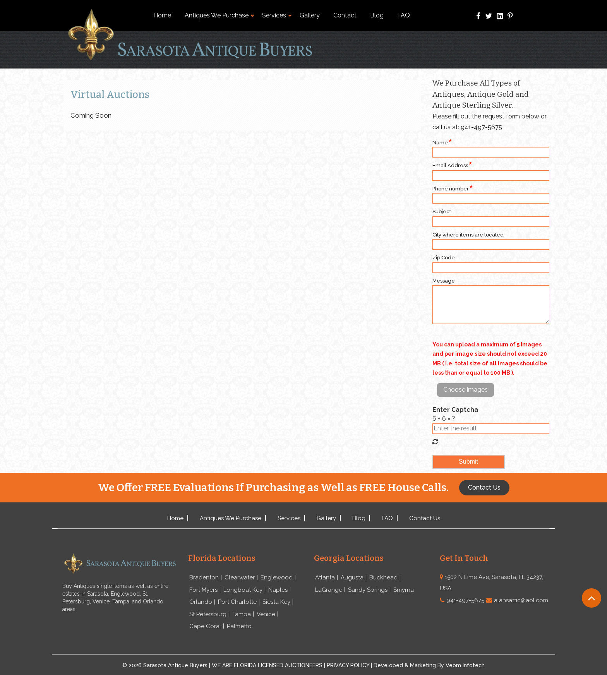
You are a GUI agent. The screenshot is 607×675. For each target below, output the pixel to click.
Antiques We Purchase (219, 15)
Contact (345, 15)
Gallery (310, 15)
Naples (278, 589)
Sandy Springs (368, 589)
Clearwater (240, 577)
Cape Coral (205, 626)
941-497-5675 (481, 127)
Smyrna (403, 589)
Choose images (465, 389)
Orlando (200, 601)
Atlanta (325, 577)
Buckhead (383, 577)
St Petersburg (207, 614)
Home (162, 15)
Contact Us (424, 518)
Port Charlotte (237, 601)
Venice (266, 614)
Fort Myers (203, 589)
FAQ (403, 15)
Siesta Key (276, 601)
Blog (377, 15)
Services (276, 15)
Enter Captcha (455, 409)
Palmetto (239, 626)
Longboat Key (242, 589)
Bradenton (204, 577)
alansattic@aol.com (521, 600)
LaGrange (328, 589)
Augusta (352, 577)
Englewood (277, 577)
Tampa (241, 614)
